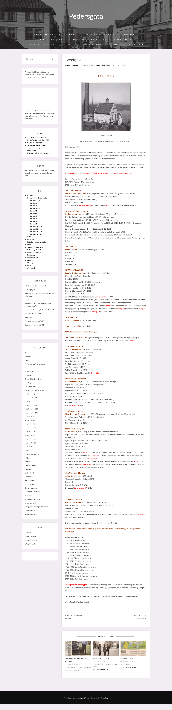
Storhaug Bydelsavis (41, 34)
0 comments (122, 66)
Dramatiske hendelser (36, 259)
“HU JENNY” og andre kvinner (51, 39)
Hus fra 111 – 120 (36, 236)
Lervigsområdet (72, 66)
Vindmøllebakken (32, 524)
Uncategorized (31, 516)
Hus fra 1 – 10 (35, 207)
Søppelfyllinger (126, 661)
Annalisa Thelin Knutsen (107, 66)
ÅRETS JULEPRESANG (34, 324)
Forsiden (31, 202)
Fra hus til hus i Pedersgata (37, 205)
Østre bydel (32, 275)
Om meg (29, 482)
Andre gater (30, 366)
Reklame (31, 267)
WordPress (84, 704)
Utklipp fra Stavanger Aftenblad (97, 34)
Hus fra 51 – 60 (35, 220)
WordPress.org (31, 558)
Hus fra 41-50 (35, 218)
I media (28, 464)
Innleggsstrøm (31, 551)
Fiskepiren (31, 262)
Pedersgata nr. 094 (101, 661)
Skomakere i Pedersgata (41, 44)
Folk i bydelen (66, 34)
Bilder (30, 252)
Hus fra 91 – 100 (36, 231)
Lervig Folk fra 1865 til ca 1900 (119, 39)
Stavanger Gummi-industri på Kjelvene (78, 662)
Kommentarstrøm (32, 555)
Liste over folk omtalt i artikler (125, 44)
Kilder (30, 272)
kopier (28, 475)
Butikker (31, 244)
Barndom (31, 246)
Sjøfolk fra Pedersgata (84, 39)
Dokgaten (29, 388)
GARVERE (29, 308)
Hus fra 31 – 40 (35, 215)
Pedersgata (86, 16)
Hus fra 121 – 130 (36, 239)
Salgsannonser (31, 494)
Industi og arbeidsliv (35, 257)
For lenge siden (33, 264)
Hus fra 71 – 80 (35, 226)
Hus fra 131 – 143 (36, 241)
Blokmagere (30, 328)
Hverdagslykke (31, 298)
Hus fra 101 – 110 (36, 233)
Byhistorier (30, 385)
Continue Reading (74, 675)
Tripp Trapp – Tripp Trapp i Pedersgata (81, 44)
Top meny (29, 509)
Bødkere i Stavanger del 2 (35, 332)
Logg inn (29, 547)
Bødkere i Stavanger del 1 (35, 336)
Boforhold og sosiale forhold (38, 249)
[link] (83, 530)
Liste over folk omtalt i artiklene (39, 157)
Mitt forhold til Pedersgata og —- (38, 294)
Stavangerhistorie (131, 34)
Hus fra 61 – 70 (35, 223)
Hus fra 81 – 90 (35, 228)
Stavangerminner (34, 270)
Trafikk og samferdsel (35, 254)
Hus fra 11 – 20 (35, 210)
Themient (104, 704)
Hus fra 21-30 (35, 213)
